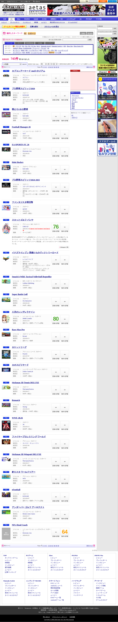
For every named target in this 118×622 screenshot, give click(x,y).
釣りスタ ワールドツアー (23, 472)
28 (54, 67)
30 (58, 67)
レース (45, 52)
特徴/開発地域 (30, 43)
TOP (4, 19)
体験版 (36, 22)
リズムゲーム (101, 595)
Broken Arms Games (29, 514)
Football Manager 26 (21, 127)
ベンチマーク (78, 595)
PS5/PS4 (27, 19)
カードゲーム (101, 590)
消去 (83, 33)
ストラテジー (17, 52)
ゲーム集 (58, 52)
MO (26, 50)
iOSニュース (55, 583)
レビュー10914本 (8, 14)
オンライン (16, 50)
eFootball (16, 489)
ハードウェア (71, 19)
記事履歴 (103, 1)
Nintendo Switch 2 (57, 46)
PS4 (26, 46)
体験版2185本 (19, 14)
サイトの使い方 (25, 1)
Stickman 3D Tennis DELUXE (25, 382)
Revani (25, 336)
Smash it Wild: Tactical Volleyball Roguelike (32, 277)
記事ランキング (10, 572)
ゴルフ (74, 100)
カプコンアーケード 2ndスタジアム (28, 71)
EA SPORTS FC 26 (20, 144)
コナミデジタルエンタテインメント (34, 186)
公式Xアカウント (12, 1)
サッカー (75, 102)
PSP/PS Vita (99, 555)
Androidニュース (56, 586)
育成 (73, 106)
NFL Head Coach (20, 525)
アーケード (36, 48)
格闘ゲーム (100, 588)
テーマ (20, 43)
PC (12, 19)
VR (61, 19)
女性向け (53, 19)
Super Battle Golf (20, 294)
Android (15, 48)
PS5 (23, 46)
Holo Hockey (17, 162)
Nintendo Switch (46, 46)
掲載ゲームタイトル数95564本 (13, 13)
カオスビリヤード (20, 365)
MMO (23, 50)
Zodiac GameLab (28, 371)
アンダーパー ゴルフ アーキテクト (28, 507)
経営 (73, 108)
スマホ (44, 19)
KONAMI (26, 95)
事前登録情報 (55, 588)
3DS (64, 46)
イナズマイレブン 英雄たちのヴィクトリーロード (35, 252)
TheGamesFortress (28, 389)
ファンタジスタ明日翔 (22, 202)
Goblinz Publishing (28, 283)
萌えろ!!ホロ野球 (20, 109)
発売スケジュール (34, 567)
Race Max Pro (18, 329)
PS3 (29, 46)
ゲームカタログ (72, 22)
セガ (24, 133)
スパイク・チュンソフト (31, 443)
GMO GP (25, 226)
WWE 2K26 (17, 418)
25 (49, 67)
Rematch (16, 400)
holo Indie (26, 116)
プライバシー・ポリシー (59, 617)
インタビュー (27, 22)
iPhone (20, 48)
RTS (23, 52)
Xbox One (70, 46)
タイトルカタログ (34, 570)
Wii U (38, 46)
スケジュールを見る (51, 26)
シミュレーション (37, 52)
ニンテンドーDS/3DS (33, 581)
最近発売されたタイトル (57, 22)
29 (56, 67)
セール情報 (55, 590)
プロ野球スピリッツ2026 (23, 88)
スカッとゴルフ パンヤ (22, 220)
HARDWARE (27, 48)
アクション (47, 50)
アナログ (89, 19)
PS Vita (33, 46)
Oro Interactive (27, 301)
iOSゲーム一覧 (56, 597)
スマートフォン (54, 581)
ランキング (112, 1)
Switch (36, 19)
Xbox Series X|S (78, 46)
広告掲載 (72, 617)
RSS (2, 1)
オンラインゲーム (11, 558)
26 (51, 67)
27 (52, 67)
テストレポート (79, 586)
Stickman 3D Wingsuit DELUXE (26, 454)
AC (81, 19)
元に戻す (90, 33)
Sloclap (25, 407)
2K (23, 424)
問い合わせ (36, 1)
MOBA (28, 52)
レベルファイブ (28, 259)
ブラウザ (18, 46)
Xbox (18, 19)
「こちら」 (69, 610)
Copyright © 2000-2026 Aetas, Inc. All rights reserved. (59, 619)
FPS (52, 50)
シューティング (63, 50)
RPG (40, 50)
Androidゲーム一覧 (57, 600)
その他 (40, 43)
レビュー (4, 22)
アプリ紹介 (55, 593)
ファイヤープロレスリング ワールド (29, 437)
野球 (73, 104)
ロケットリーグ (19, 347)
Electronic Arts (27, 151)
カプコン (26, 77)
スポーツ (32, 33)
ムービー (44, 22)
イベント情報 (101, 586)
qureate (25, 209)
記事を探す (34, 26)
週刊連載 (8, 567)
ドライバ (76, 593)
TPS (55, 50)
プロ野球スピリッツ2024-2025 (26, 180)
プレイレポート (15, 22)
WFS (24, 478)
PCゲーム (29, 555)
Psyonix (25, 354)
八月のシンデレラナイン (23, 312)
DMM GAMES (27, 318)
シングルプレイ (33, 50)
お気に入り (93, 1)
